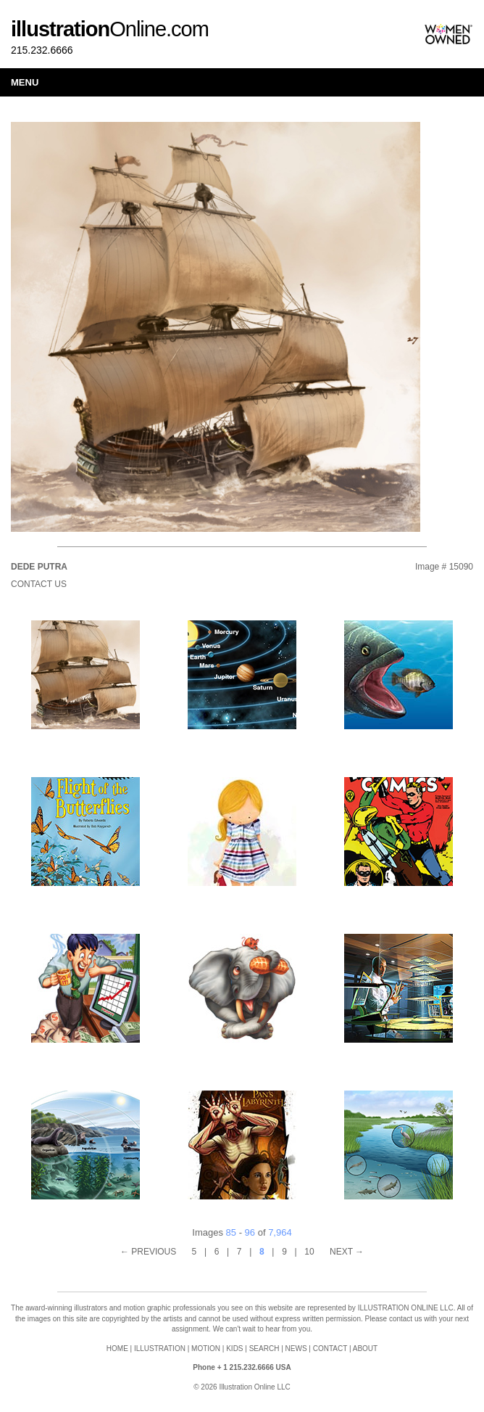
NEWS (296, 1349)
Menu (24, 82)
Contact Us (39, 584)
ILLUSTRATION (159, 1349)
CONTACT (330, 1349)
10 (309, 1252)
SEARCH (264, 1349)
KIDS (234, 1349)
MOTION (205, 1349)
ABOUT (365, 1349)
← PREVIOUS (148, 1252)
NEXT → (347, 1252)
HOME (117, 1349)
